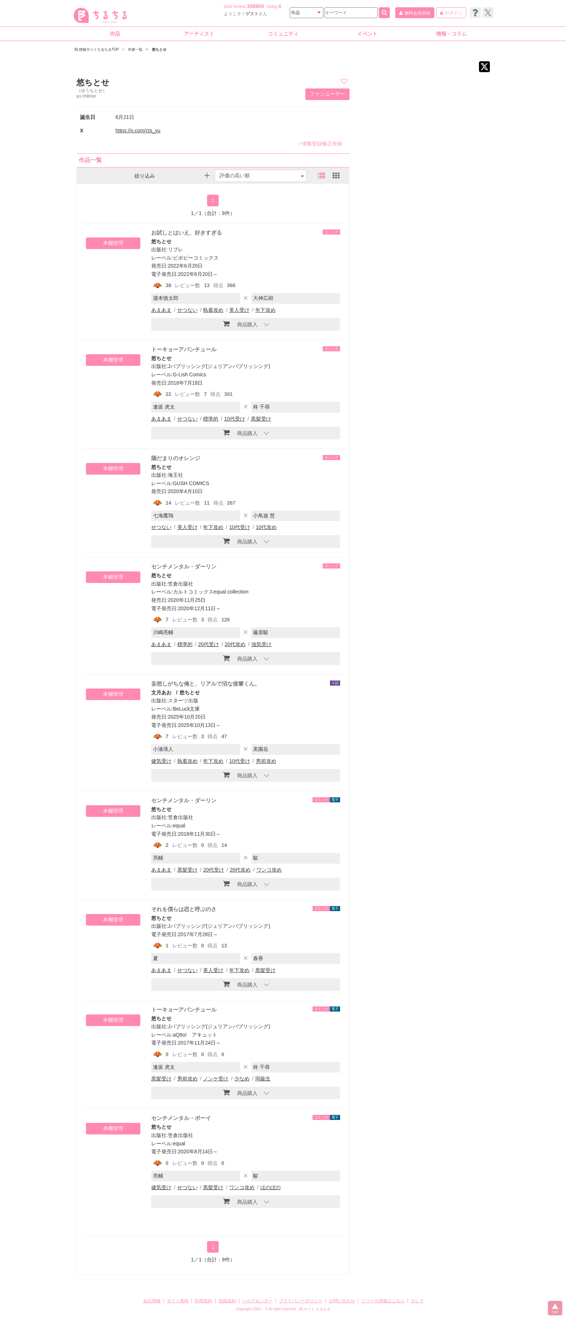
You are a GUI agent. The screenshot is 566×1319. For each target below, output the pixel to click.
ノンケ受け (215, 1079)
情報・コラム (451, 34)
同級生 (262, 1079)
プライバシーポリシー (300, 1301)
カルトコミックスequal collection (211, 592)
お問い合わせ (342, 1301)
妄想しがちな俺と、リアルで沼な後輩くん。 (205, 684)
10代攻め (266, 527)
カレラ (417, 1301)
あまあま (161, 310)
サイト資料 (178, 1301)
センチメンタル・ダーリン (183, 566)
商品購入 (240, 323)
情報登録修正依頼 (320, 143)
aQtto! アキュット (195, 1035)
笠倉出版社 (180, 584)
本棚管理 (113, 243)
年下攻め (265, 310)
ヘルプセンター (257, 1301)
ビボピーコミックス (196, 258)
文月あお (161, 692)
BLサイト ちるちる (314, 1309)
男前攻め (266, 761)
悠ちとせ (161, 241)
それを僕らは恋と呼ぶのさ (183, 909)
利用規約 (203, 1301)
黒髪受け (261, 419)
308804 (255, 6)
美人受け (239, 310)
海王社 (175, 475)
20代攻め (235, 644)
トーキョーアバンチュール (183, 349)
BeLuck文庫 (186, 709)
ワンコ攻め (269, 870)
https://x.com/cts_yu (138, 130)
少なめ (241, 1079)
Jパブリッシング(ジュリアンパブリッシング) (219, 366)
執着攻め (213, 310)
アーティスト (199, 34)
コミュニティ (283, 34)
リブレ (175, 249)
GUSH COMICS (191, 483)
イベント (367, 34)
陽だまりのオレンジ (175, 458)
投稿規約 (227, 1301)
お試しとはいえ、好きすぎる (186, 233)
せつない (187, 310)
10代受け (234, 419)
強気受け (261, 644)
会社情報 (152, 1301)
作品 (115, 34)
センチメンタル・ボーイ (181, 1118)
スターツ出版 (183, 700)
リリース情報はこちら (383, 1301)
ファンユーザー (327, 94)
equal (179, 825)
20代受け (208, 644)
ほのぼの (270, 1187)
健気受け (161, 761)
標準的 (210, 419)
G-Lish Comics (189, 374)
